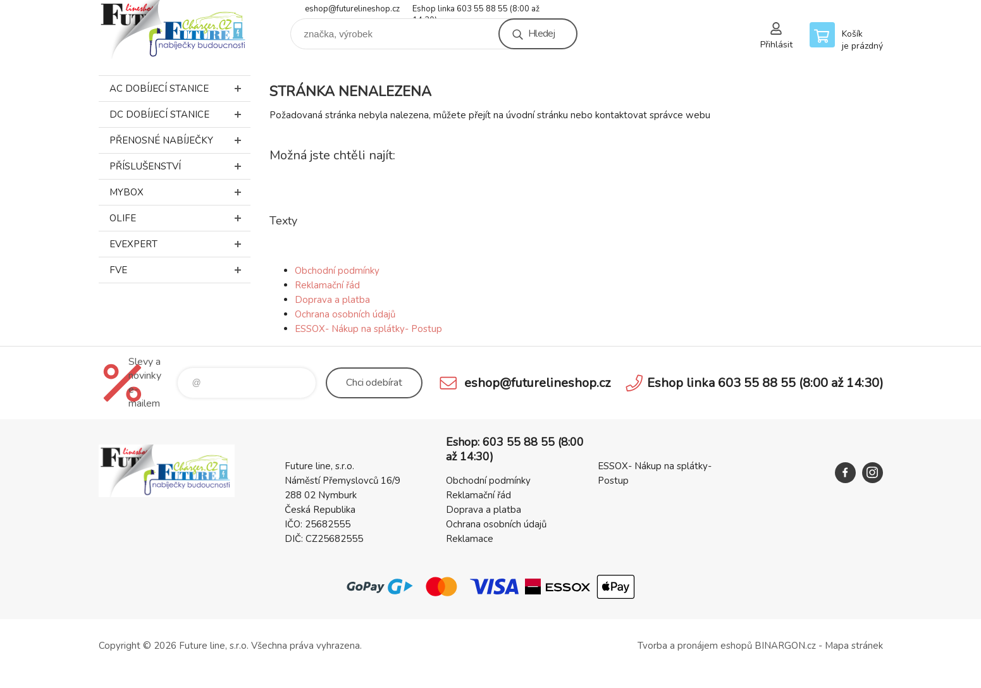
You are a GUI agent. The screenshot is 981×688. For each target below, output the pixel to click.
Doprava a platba (332, 299)
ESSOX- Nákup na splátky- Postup (368, 328)
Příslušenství (179, 166)
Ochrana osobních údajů (345, 314)
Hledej (541, 33)
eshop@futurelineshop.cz (352, 9)
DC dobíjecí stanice (179, 114)
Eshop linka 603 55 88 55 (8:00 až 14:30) (476, 9)
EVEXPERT (179, 244)
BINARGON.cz (785, 645)
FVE (179, 270)
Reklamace (469, 538)
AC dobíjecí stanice (179, 88)
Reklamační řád (327, 285)
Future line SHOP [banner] (174, 29)
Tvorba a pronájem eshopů (695, 645)
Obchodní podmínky (337, 270)
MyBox (179, 192)
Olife (179, 218)
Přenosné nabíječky (179, 140)
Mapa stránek (854, 645)
